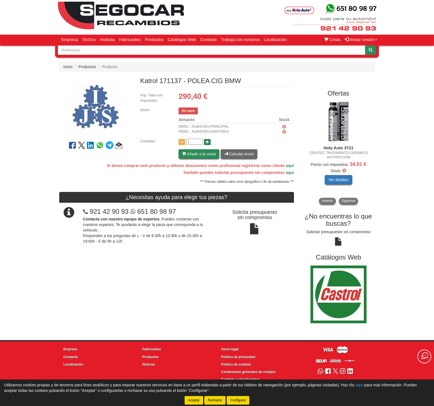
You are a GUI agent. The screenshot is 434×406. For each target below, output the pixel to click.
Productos (154, 39)
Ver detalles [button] (338, 180)
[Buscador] (211, 50)
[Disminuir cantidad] (182, 142)
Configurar (238, 400)
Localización (275, 39)
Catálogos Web (182, 39)
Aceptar (194, 400)
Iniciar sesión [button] (361, 39)
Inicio (68, 67)
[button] (118, 146)
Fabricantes (130, 39)
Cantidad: (148, 141)
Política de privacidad (238, 357)
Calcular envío (239, 154)
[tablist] (338, 152)
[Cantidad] (194, 142)
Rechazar (215, 400)
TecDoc (89, 39)
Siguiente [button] (348, 201)
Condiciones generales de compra (248, 372)
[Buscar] (370, 50)
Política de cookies (236, 364)
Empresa (69, 39)
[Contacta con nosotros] (424, 356)
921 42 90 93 (109, 211)
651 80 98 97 (153, 211)
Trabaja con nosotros (240, 39)
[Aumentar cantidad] (207, 142)
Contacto (208, 39)
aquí (290, 165)
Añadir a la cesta (199, 154)
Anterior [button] (327, 201)
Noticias (107, 39)
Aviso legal (230, 349)
